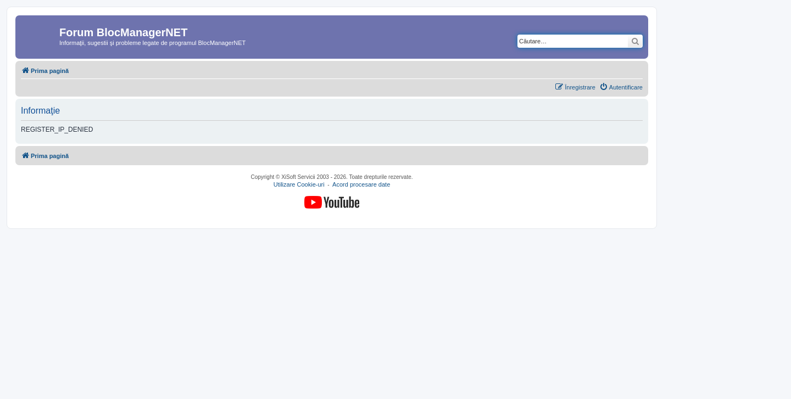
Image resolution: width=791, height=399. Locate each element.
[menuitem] (621, 87)
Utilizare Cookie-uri (299, 185)
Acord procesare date (361, 185)
